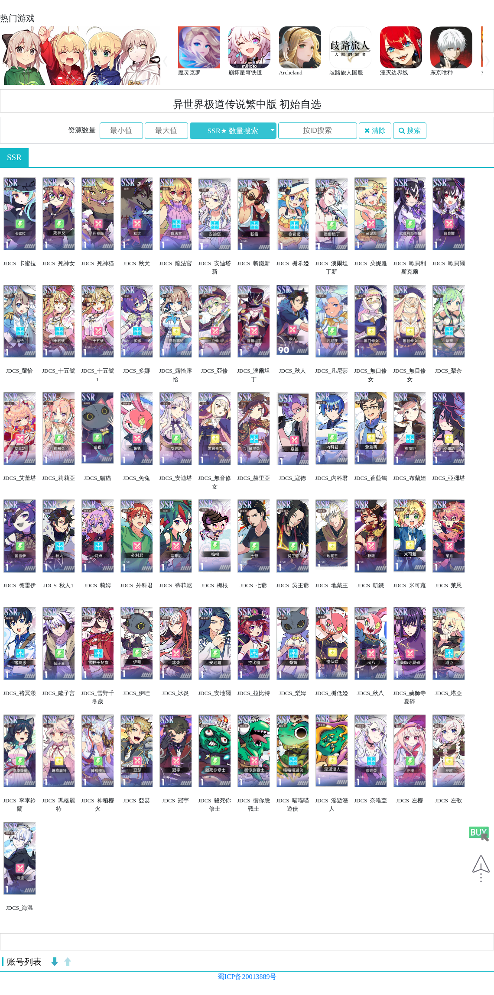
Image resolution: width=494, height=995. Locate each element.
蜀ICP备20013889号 (247, 976)
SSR (14, 157)
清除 (375, 130)
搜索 (410, 130)
